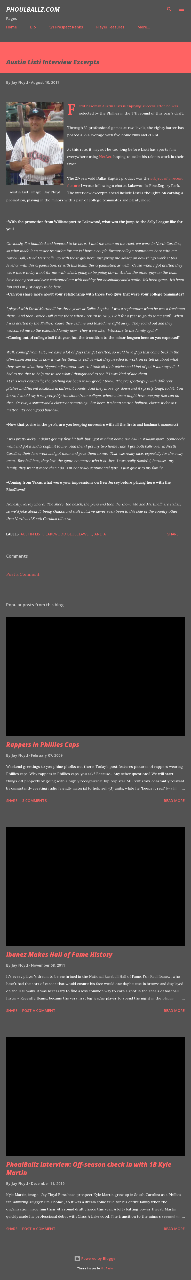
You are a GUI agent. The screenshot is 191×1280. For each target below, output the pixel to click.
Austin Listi (32, 534)
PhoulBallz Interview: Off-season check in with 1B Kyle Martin (88, 1168)
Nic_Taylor (107, 1268)
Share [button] (173, 534)
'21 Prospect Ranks (66, 27)
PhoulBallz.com (33, 9)
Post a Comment (22, 574)
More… (144, 27)
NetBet (105, 156)
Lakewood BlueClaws (67, 534)
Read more (174, 800)
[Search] (169, 9)
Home (11, 27)
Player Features (110, 27)
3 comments (34, 800)
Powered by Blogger (95, 1258)
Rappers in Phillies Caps (42, 744)
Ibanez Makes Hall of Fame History (59, 954)
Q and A (98, 534)
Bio (33, 27)
